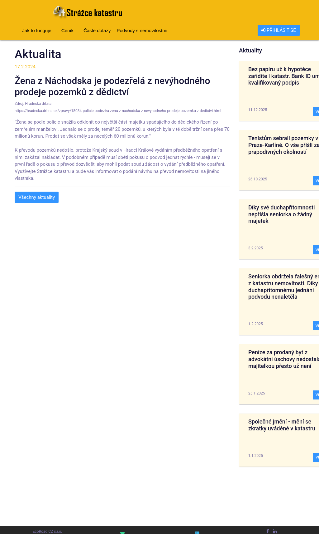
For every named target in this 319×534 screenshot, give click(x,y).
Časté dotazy (97, 30)
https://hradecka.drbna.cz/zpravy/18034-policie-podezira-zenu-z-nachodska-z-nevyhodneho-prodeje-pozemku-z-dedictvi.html (118, 111)
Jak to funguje (36, 30)
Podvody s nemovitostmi (142, 30)
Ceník (67, 30)
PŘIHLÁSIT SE (278, 30)
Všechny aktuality (36, 197)
